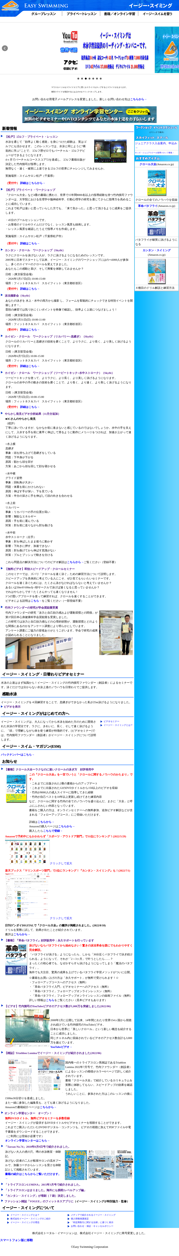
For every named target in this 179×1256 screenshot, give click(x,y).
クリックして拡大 (38, 863)
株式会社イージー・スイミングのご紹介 (30, 1218)
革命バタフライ (148, 205)
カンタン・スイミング (157, 250)
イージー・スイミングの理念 (25, 1222)
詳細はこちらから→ (32, 183)
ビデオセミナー (111, 721)
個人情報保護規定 (80, 1218)
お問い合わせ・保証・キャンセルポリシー (92, 1226)
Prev (5, 48)
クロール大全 (147, 164)
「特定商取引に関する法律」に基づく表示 (92, 1222)
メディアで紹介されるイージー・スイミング (93, 1215)
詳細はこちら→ (30, 243)
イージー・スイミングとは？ (118, 725)
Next (174, 48)
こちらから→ (138, 99)
